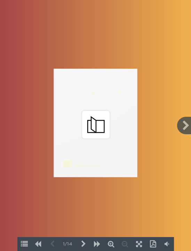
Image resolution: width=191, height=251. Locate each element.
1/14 (67, 244)
